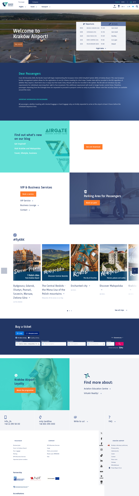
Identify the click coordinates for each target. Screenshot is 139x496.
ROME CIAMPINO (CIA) (92, 41)
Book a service (28, 194)
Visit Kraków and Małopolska (29, 148)
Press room (114, 457)
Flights (21, 7)
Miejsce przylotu (45, 341)
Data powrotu (90, 341)
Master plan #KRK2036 (53, 451)
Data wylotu (70, 341)
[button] (67, 310)
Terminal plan (16, 443)
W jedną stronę (34, 338)
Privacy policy (115, 446)
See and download (93, 146)
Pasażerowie (108, 341)
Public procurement (52, 448)
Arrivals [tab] (113, 23)
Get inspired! (20, 143)
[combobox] (122, 6)
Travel (32, 7)
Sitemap (113, 460)
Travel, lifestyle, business (27, 152)
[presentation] (3, 271)
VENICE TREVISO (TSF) (92, 37)
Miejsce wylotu (19, 341)
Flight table (100, 49)
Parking (15, 451)
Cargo (48, 446)
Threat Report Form (116, 465)
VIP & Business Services (19, 454)
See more (19, 45)
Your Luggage (16, 448)
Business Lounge (28, 205)
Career (113, 451)
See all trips (120, 310)
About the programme (25, 390)
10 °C (133, 2)
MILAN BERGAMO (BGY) (93, 45)
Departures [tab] (88, 23)
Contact (23, 209)
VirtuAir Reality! (91, 393)
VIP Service (25, 200)
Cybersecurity (115, 448)
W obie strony (22, 338)
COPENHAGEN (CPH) (92, 33)
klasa (112, 337)
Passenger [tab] (22, 2)
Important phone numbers (20, 457)
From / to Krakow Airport (20, 446)
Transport (45, 7)
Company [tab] (36, 2)
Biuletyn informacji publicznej (119, 443)
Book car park (91, 202)
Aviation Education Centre (96, 388)
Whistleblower (115, 463)
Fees (48, 454)
